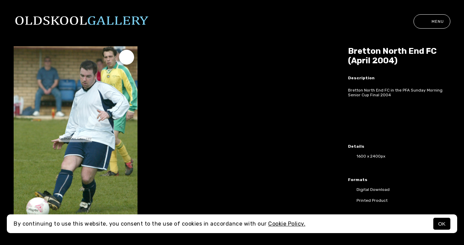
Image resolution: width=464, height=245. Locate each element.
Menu (432, 21)
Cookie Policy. (286, 223)
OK (442, 224)
